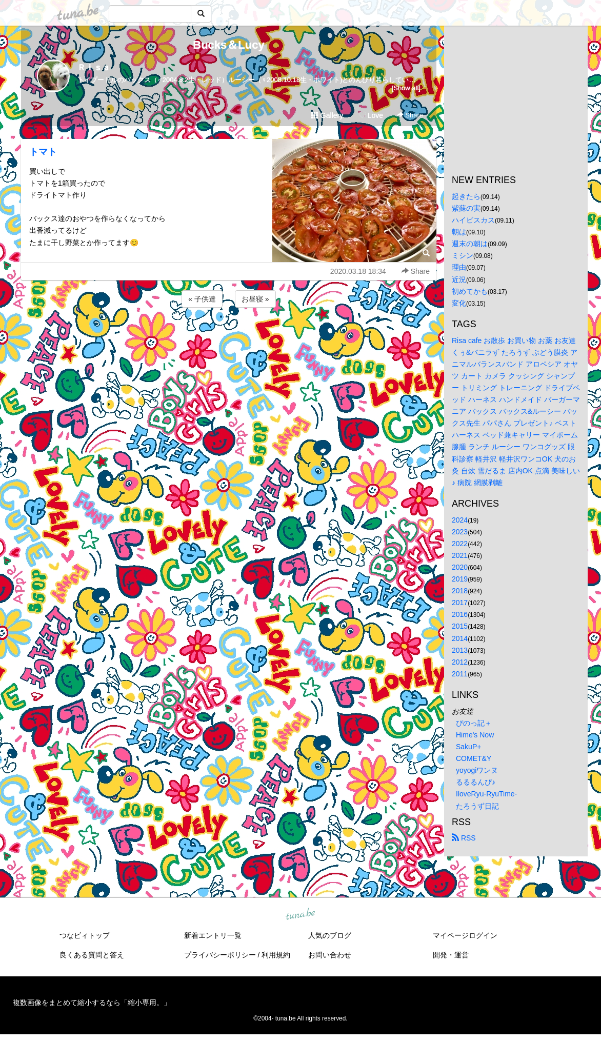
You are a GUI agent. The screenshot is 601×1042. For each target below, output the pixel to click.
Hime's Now (475, 735)
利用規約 (276, 955)
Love (370, 115)
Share (410, 115)
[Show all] (406, 88)
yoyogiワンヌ (477, 770)
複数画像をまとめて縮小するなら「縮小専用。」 (92, 1002)
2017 (460, 602)
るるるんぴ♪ (475, 782)
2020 (460, 567)
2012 (460, 662)
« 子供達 (202, 299)
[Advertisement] (228, 337)
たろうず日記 (477, 806)
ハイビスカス (473, 220)
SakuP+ (468, 747)
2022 (460, 543)
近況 (459, 279)
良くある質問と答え (91, 955)
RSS (464, 838)
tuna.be (300, 914)
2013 (460, 650)
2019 (460, 579)
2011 (460, 674)
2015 (460, 626)
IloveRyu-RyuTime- (486, 794)
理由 (459, 267)
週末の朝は (470, 243)
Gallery (327, 115)
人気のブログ (329, 935)
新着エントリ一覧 (213, 935)
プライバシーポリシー (220, 955)
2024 (460, 520)
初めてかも (470, 291)
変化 (459, 303)
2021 (460, 555)
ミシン (462, 255)
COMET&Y (473, 758)
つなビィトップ (84, 935)
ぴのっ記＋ (474, 723)
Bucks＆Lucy (228, 44)
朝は (459, 232)
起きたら (466, 196)
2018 (460, 591)
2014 (460, 638)
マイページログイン (465, 935)
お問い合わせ (329, 955)
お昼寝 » (255, 299)
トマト (43, 152)
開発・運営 (451, 955)
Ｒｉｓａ (93, 67)
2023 (460, 532)
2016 (460, 614)
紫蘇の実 (466, 208)
